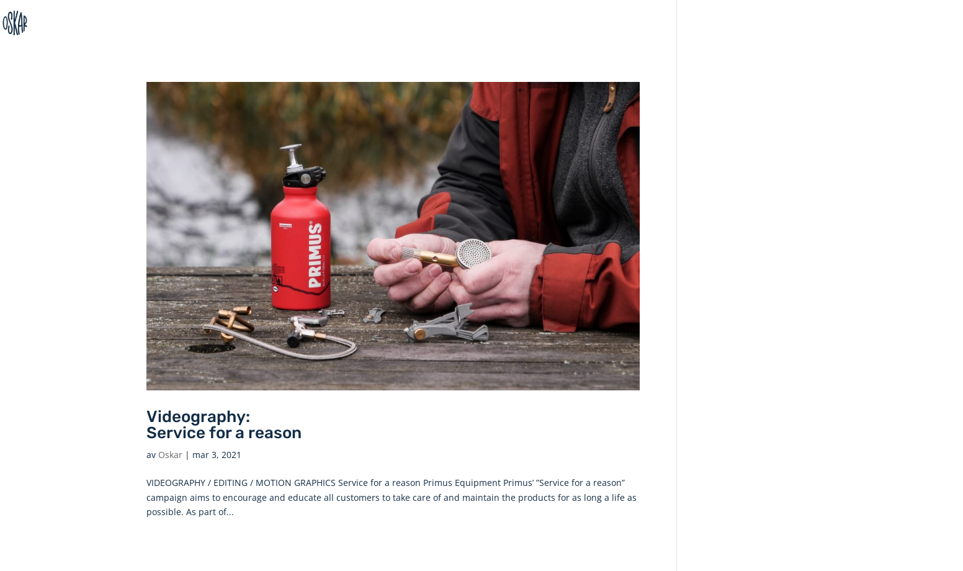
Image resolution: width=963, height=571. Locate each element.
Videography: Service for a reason (224, 425)
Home (933, 23)
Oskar (170, 455)
